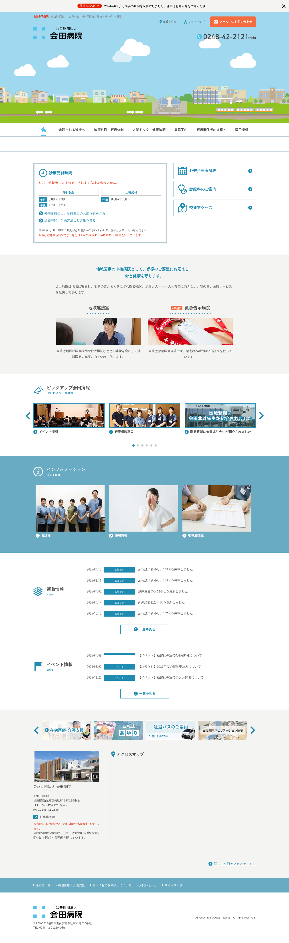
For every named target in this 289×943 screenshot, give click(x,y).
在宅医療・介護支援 (71, 885)
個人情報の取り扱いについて (112, 885)
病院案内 (180, 130)
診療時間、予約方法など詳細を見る (70, 220)
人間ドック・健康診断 (149, 130)
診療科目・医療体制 (108, 130)
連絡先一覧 (43, 885)
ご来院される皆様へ (70, 130)
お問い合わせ (148, 885)
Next (261, 415)
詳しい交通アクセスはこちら (235, 864)
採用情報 (241, 130)
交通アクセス (171, 21)
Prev (28, 415)
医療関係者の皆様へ (211, 130)
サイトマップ (196, 21)
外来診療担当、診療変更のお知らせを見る (74, 213)
